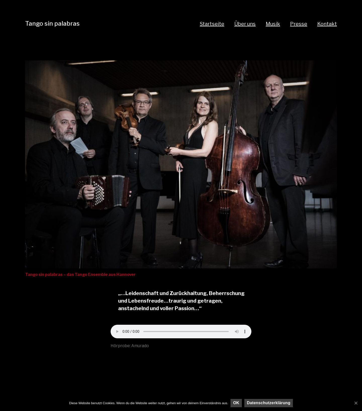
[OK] (355, 402)
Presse (298, 24)
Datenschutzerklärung (268, 403)
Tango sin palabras (52, 23)
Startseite (212, 24)
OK (236, 403)
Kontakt (327, 24)
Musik (273, 24)
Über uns (245, 24)
